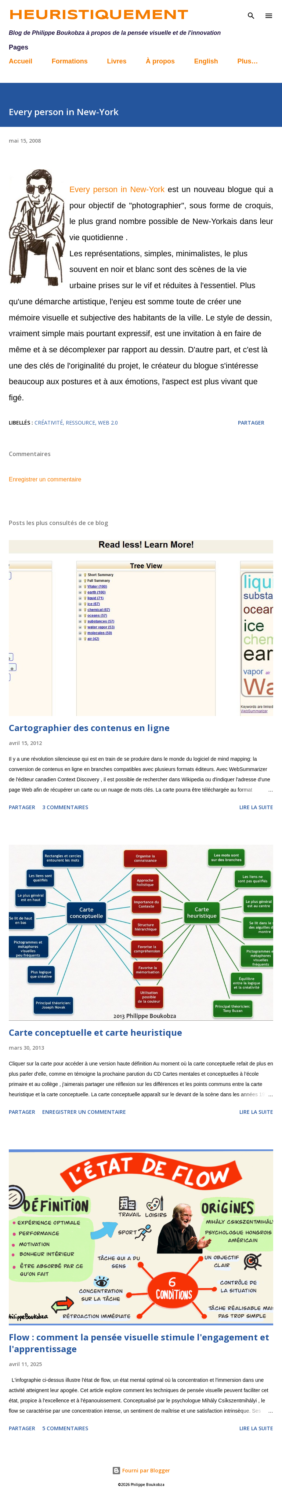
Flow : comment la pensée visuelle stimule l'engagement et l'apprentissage (139, 1343)
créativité (49, 422)
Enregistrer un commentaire (45, 479)
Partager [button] (251, 422)
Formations (70, 61)
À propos (160, 61)
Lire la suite (256, 807)
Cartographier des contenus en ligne (89, 728)
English (206, 61)
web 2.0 (108, 422)
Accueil (20, 61)
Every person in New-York (116, 189)
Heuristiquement (98, 15)
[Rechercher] (251, 13)
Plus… (247, 61)
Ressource (80, 422)
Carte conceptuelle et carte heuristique (95, 1032)
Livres (116, 61)
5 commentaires (65, 1428)
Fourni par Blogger (141, 1470)
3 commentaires (65, 807)
